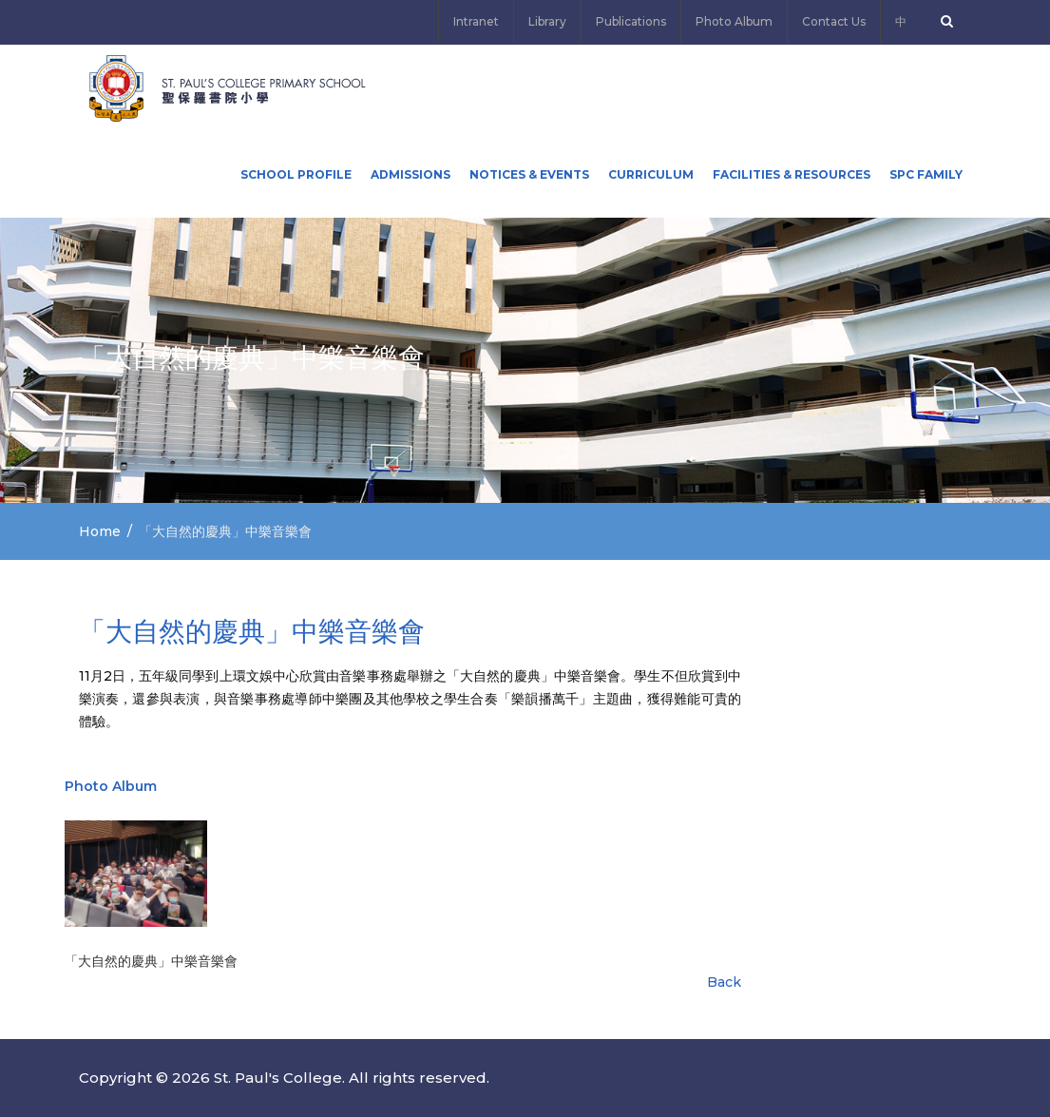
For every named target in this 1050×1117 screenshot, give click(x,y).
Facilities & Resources (791, 174)
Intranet (476, 21)
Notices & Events (529, 174)
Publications (631, 21)
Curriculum (651, 174)
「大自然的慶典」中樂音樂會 (151, 961)
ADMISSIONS (410, 174)
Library (547, 21)
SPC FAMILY (926, 174)
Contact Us (834, 21)
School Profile (296, 174)
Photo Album (734, 21)
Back (724, 982)
